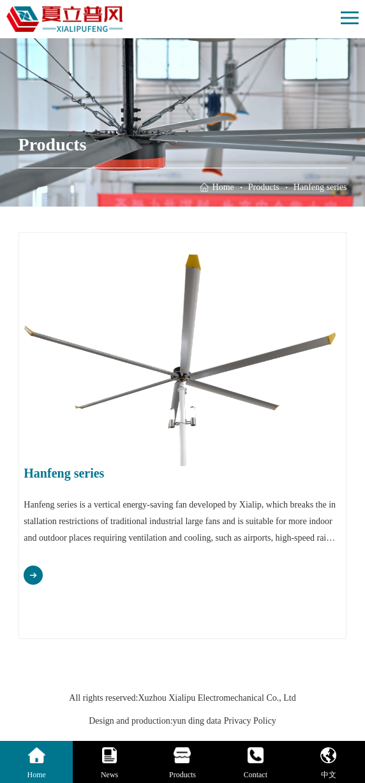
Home (223, 187)
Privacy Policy (250, 721)
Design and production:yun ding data (155, 721)
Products (263, 187)
